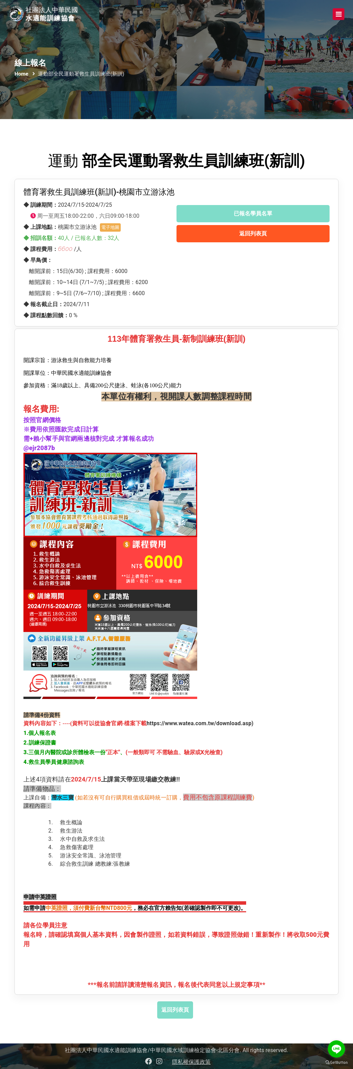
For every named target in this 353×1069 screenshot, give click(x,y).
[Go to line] (336, 1049)
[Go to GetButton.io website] (336, 1062)
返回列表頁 (253, 233)
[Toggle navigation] (338, 14)
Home (21, 74)
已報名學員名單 (253, 213)
